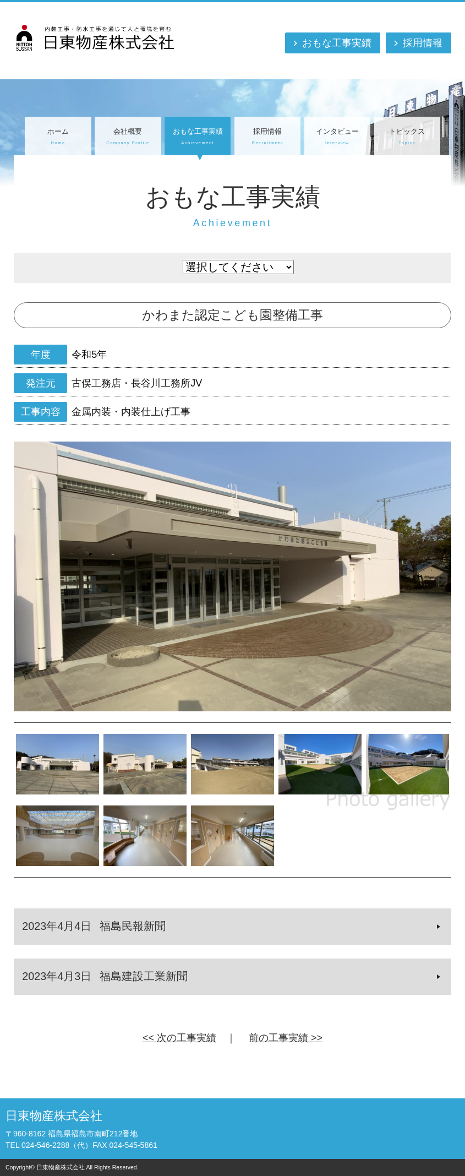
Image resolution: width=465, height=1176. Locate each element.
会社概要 (128, 137)
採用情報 (422, 42)
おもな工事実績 (336, 42)
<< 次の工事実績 (179, 1037)
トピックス (407, 137)
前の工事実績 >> (285, 1037)
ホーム (58, 137)
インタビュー (337, 137)
